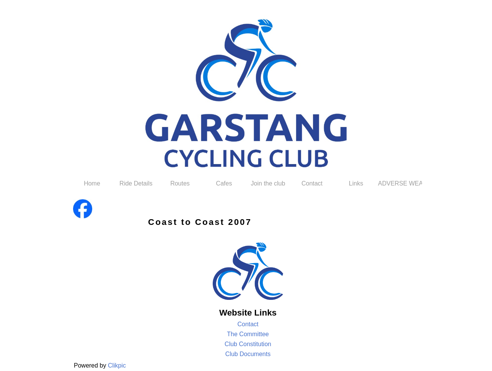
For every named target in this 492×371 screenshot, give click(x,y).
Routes (180, 183)
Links (356, 183)
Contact (312, 183)
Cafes (224, 183)
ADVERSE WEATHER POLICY (400, 183)
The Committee (248, 334)
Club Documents (247, 354)
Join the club (268, 183)
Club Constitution (248, 344)
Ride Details (135, 183)
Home (92, 183)
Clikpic (117, 365)
